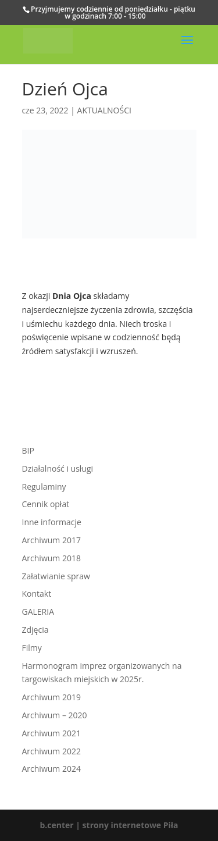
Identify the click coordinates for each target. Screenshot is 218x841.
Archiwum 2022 (51, 751)
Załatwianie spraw (56, 576)
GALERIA (38, 611)
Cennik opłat (46, 503)
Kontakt (37, 593)
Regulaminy (44, 486)
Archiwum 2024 (51, 768)
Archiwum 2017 (51, 540)
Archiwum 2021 (51, 733)
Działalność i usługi (58, 468)
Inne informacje (51, 522)
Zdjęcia (35, 629)
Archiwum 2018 (51, 558)
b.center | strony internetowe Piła (109, 825)
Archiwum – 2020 (54, 715)
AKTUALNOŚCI (104, 110)
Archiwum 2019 (51, 697)
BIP (28, 450)
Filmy (32, 647)
